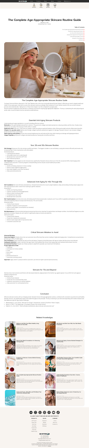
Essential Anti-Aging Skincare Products (75, 31)
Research (44, 420)
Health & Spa (34, 431)
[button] (66, 1)
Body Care (34, 422)
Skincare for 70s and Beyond (77, 38)
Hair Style (34, 426)
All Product (34, 420)
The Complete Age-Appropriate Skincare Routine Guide (72, 29)
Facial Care (34, 427)
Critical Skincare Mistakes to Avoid (76, 36)
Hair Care (34, 424)
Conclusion (81, 40)
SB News (44, 426)
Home (55, 420)
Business (44, 424)
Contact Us (54, 424)
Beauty (44, 422)
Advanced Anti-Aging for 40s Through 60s (75, 34)
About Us (55, 422)
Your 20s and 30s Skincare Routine (76, 33)
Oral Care (34, 429)
